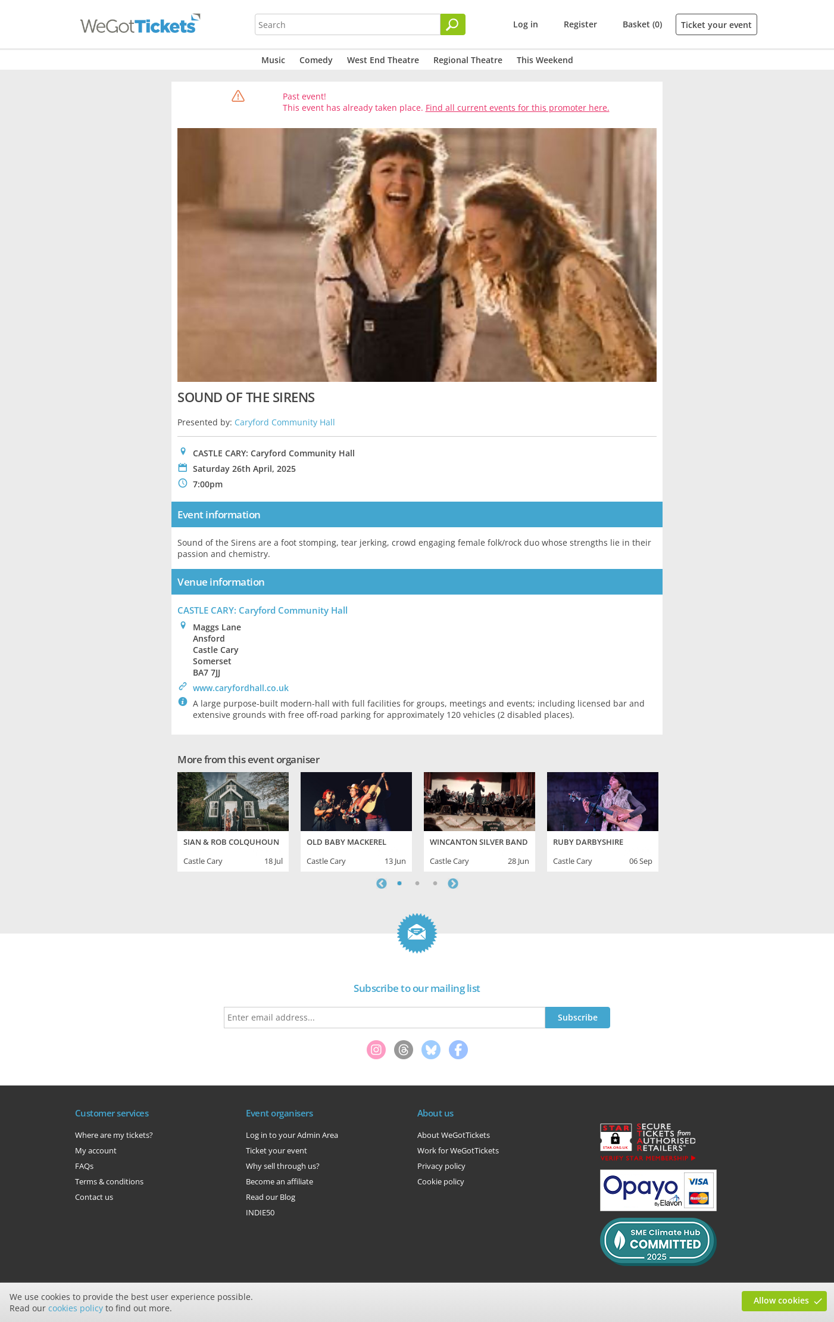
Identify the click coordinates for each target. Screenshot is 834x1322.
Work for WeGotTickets (458, 1150)
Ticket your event (716, 24)
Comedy (316, 60)
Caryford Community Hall (285, 422)
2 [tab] (417, 883)
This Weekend (545, 60)
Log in (525, 24)
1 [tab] (399, 883)
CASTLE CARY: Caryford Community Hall (262, 610)
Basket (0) (642, 24)
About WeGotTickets (453, 1135)
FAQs (84, 1166)
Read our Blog (270, 1197)
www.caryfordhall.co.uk (241, 687)
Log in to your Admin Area (292, 1135)
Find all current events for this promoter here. (518, 107)
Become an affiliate (279, 1181)
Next (453, 883)
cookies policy (75, 1308)
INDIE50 (260, 1212)
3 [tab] (435, 883)
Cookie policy (440, 1181)
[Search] (453, 24)
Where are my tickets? (114, 1135)
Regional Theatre (467, 60)
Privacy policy (441, 1166)
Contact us (94, 1197)
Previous (382, 883)
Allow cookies (781, 1300)
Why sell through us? (283, 1166)
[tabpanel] (233, 820)
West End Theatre (383, 60)
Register (580, 24)
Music (273, 60)
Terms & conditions (109, 1181)
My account (96, 1150)
